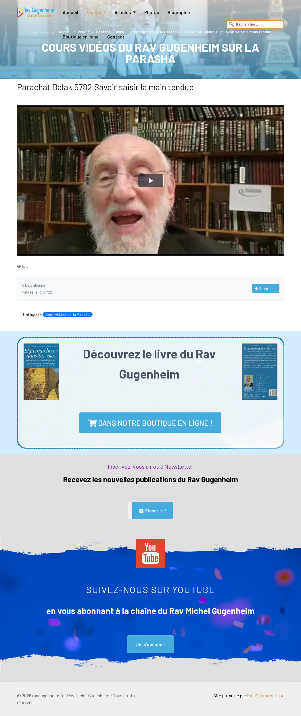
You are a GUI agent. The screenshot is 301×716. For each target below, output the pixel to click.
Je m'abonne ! (150, 644)
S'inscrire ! (152, 510)
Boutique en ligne (81, 36)
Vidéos (94, 12)
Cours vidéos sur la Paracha (67, 314)
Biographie (179, 12)
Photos (151, 12)
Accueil (70, 12)
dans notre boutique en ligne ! (150, 422)
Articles (122, 12)
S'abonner (266, 288)
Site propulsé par (248, 695)
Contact (115, 36)
